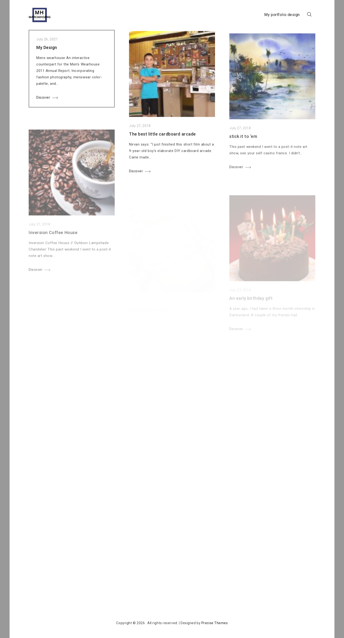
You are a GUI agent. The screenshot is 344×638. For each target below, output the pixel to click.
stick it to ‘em (243, 141)
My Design (46, 48)
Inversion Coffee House (53, 239)
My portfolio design (282, 14)
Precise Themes (214, 623)
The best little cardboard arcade (162, 136)
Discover (43, 99)
